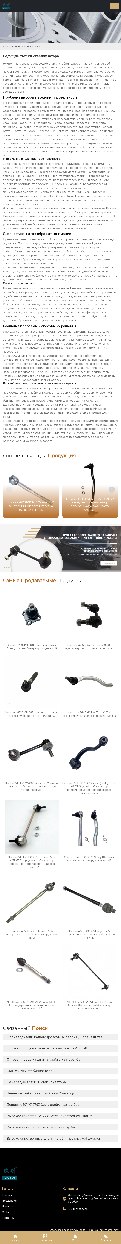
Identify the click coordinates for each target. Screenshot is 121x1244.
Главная (6, 46)
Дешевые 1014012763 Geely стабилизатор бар (43, 1105)
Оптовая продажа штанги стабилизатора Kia (43, 1059)
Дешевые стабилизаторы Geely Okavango (41, 1093)
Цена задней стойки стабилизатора (36, 1082)
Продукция (45, 1237)
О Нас (75, 1237)
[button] (112, 490)
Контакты (106, 1237)
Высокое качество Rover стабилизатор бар (42, 1127)
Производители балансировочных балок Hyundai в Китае (55, 1037)
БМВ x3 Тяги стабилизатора (29, 1071)
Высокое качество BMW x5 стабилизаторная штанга (50, 1116)
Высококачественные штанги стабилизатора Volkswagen (54, 1138)
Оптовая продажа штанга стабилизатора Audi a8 (47, 1048)
